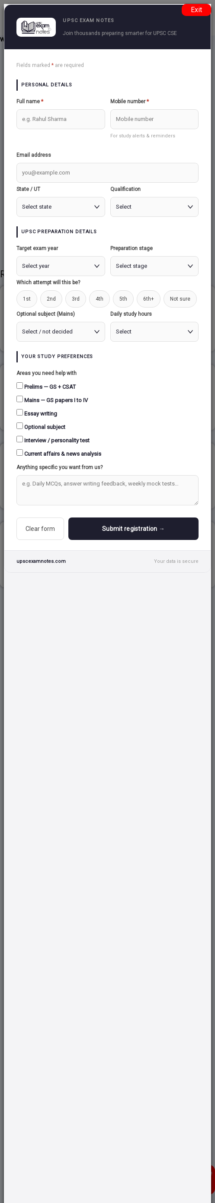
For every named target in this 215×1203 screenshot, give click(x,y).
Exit (196, 10)
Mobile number (129, 101)
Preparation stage (131, 248)
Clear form (40, 528)
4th (99, 299)
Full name (29, 101)
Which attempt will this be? (48, 282)
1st (27, 299)
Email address (33, 155)
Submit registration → (133, 528)
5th (123, 299)
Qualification (125, 189)
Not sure (180, 299)
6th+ (148, 299)
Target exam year (37, 248)
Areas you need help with (46, 373)
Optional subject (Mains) (45, 314)
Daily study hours (131, 314)
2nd (51, 299)
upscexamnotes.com (41, 561)
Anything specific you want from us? (59, 467)
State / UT (28, 189)
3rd (76, 299)
